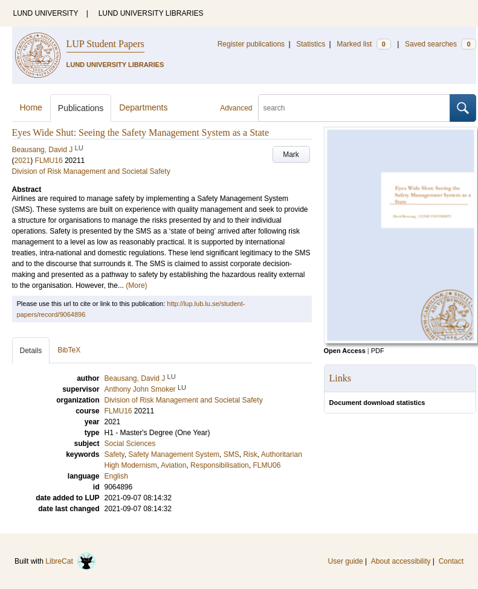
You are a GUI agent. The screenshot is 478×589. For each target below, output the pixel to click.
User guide (345, 561)
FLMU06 (266, 465)
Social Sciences (130, 443)
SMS (231, 454)
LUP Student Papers (105, 44)
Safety (114, 454)
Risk (250, 454)
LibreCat (70, 561)
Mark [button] (291, 154)
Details (31, 350)
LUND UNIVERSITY (46, 13)
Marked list (363, 44)
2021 (23, 160)
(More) (136, 285)
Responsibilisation (219, 465)
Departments (143, 107)
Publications (81, 108)
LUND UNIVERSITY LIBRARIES (151, 13)
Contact (451, 561)
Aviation (173, 465)
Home (31, 107)
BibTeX (68, 350)
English (116, 476)
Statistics (310, 44)
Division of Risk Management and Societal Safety (91, 171)
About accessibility (401, 561)
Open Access (345, 350)
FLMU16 (49, 160)
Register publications (251, 44)
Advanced (236, 108)
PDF (377, 350)
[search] (354, 108)
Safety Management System (173, 454)
